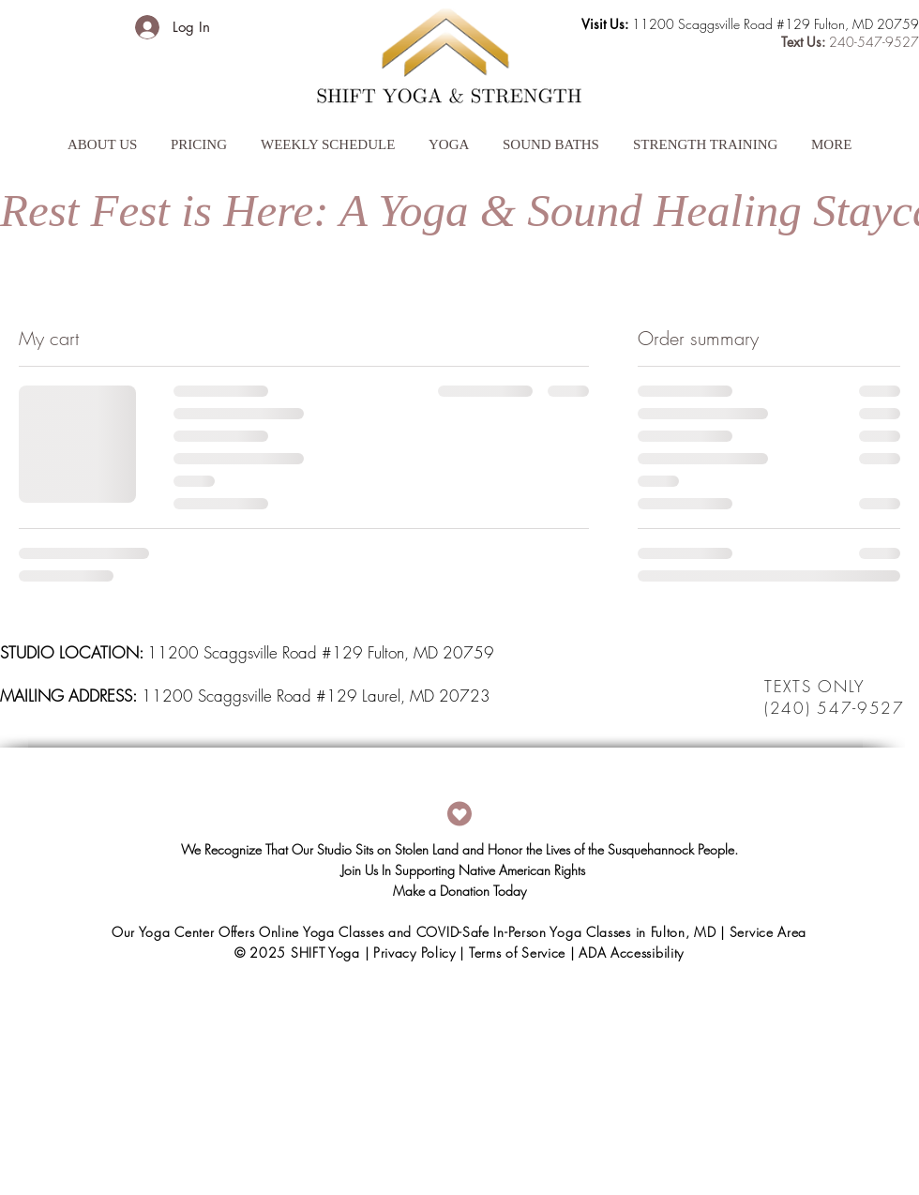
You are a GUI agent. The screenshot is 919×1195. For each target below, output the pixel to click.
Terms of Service (517, 952)
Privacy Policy (414, 952)
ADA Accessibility (631, 952)
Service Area (768, 932)
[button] (102, 136)
